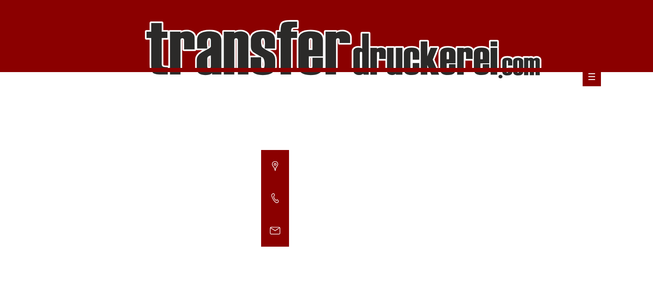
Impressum (578, 92)
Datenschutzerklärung (518, 92)
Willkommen (363, 92)
